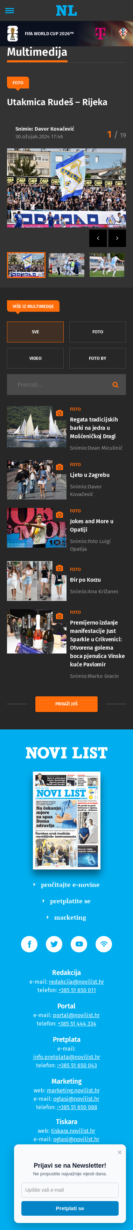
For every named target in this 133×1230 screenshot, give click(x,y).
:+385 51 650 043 (77, 1065)
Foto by (97, 358)
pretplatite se (67, 901)
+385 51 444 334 (77, 1023)
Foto (97, 331)
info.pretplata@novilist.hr (66, 1057)
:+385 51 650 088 (77, 1107)
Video (35, 358)
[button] (117, 238)
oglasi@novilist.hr (76, 1099)
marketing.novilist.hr (73, 1090)
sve (35, 331)
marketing (66, 917)
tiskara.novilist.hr (73, 1131)
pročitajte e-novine (67, 884)
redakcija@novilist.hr (76, 981)
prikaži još (66, 704)
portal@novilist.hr (76, 1015)
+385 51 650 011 (77, 990)
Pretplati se (70, 1208)
